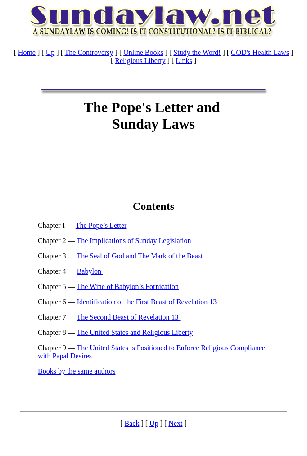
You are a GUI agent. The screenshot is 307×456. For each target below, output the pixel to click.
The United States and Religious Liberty (135, 332)
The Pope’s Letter (101, 225)
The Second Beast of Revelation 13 (128, 317)
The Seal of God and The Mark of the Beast (140, 256)
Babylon (90, 271)
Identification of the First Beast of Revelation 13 (148, 302)
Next (175, 423)
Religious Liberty (140, 60)
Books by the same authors (76, 371)
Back (132, 423)
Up (50, 52)
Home (27, 52)
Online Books (143, 52)
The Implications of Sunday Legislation (134, 240)
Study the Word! (197, 52)
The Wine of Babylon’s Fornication (128, 286)
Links (184, 60)
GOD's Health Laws (260, 52)
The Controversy (89, 52)
